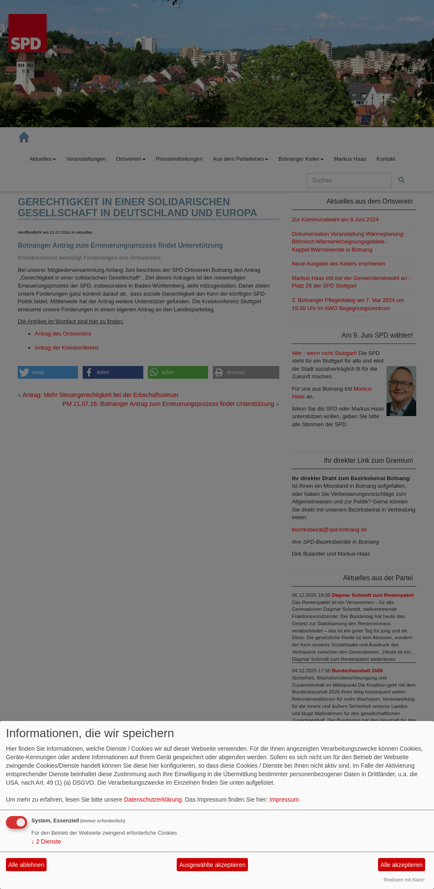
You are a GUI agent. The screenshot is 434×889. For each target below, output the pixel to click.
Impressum (284, 799)
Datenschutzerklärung (153, 799)
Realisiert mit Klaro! (404, 879)
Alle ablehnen (26, 864)
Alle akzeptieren (402, 864)
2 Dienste (46, 841)
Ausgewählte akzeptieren (212, 864)
